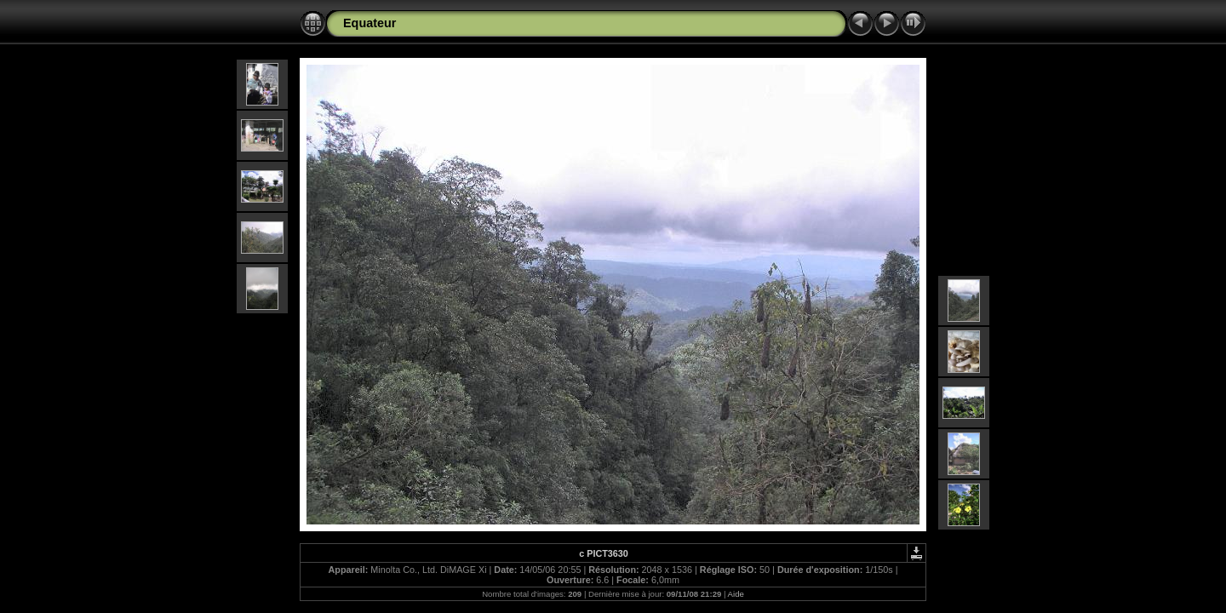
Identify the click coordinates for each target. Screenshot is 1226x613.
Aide (736, 594)
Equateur (369, 23)
